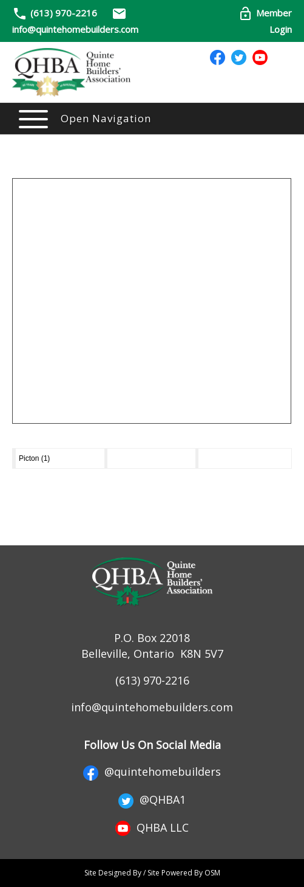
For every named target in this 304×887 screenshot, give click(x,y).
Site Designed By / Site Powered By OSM (152, 873)
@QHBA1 (152, 799)
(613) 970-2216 (63, 13)
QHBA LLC (152, 827)
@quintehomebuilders (152, 771)
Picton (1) (34, 458)
